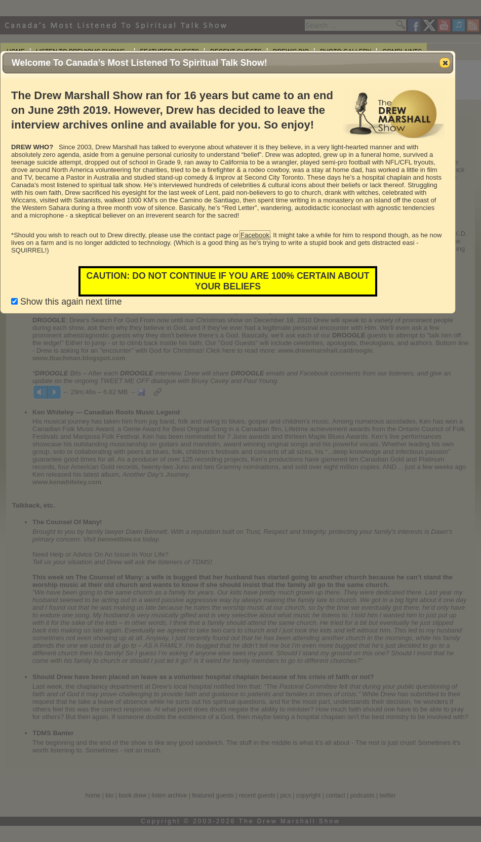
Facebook (254, 235)
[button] (444, 63)
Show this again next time (66, 302)
